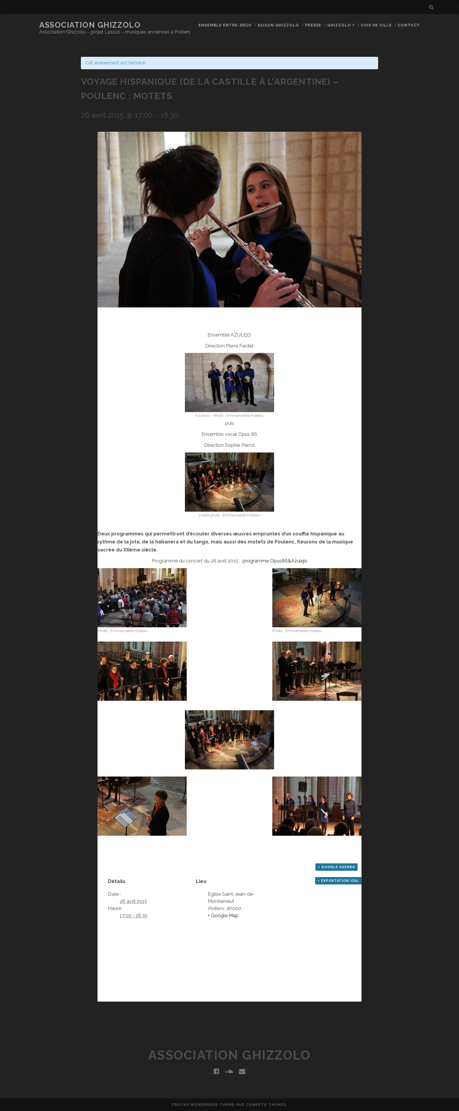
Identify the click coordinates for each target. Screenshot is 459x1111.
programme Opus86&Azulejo (275, 561)
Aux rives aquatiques (107, 1004)
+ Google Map (223, 915)
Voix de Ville (376, 25)
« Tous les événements (107, 47)
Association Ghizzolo (90, 25)
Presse (313, 25)
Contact (409, 25)
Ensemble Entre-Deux (225, 25)
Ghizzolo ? (341, 25)
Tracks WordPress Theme (203, 1104)
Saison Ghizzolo (278, 25)
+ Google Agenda (336, 867)
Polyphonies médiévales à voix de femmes (327, 1004)
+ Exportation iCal (338, 881)
